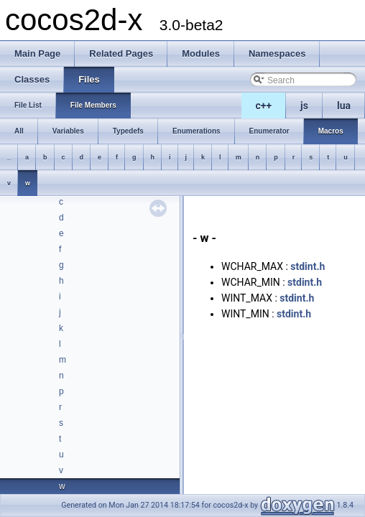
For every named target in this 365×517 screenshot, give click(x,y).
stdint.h (307, 266)
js (304, 105)
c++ (264, 105)
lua (344, 105)
